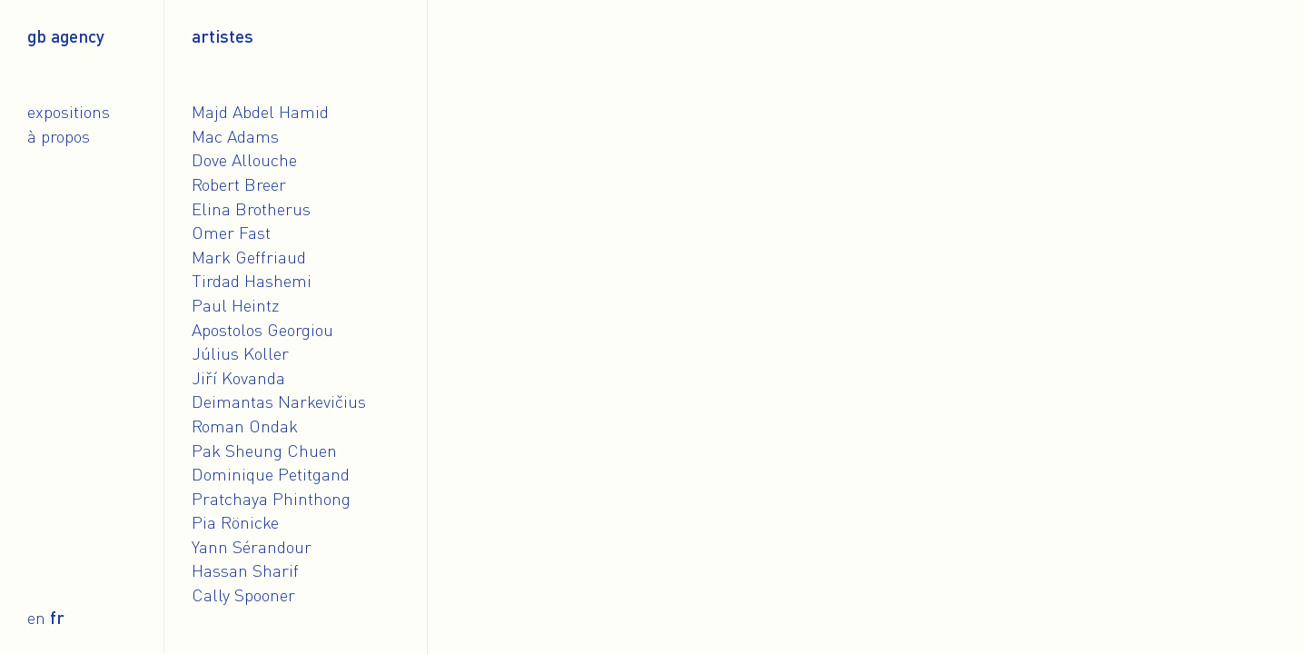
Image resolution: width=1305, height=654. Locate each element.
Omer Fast (231, 232)
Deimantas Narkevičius (279, 401)
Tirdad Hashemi (251, 280)
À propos (58, 135)
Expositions (68, 111)
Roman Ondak (245, 425)
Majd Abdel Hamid (260, 111)
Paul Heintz (236, 304)
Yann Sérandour (251, 546)
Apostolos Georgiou (262, 329)
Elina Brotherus (251, 208)
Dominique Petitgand (271, 473)
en (36, 617)
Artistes (222, 35)
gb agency (65, 35)
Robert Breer (239, 183)
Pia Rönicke (235, 521)
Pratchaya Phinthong (271, 498)
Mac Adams (235, 135)
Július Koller (240, 352)
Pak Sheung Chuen (264, 450)
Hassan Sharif (245, 570)
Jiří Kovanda (238, 377)
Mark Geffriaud (249, 256)
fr (57, 617)
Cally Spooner (243, 594)
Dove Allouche (244, 159)
